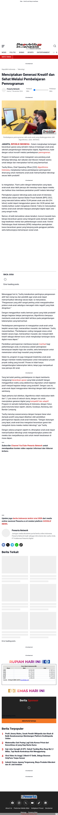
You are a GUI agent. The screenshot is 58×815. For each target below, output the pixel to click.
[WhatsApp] (16, 545)
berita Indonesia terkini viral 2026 (27, 518)
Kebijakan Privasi (37, 808)
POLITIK (13, 52)
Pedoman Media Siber (21, 808)
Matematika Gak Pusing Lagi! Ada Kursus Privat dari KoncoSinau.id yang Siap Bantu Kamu (27, 744)
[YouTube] (32, 802)
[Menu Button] (3, 46)
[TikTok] (38, 802)
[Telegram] (12, 545)
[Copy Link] (21, 545)
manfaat (42, 344)
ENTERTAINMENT (43, 52)
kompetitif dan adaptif (39, 401)
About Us (8, 808)
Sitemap (23, 812)
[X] (8, 545)
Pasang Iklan (33, 812)
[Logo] (29, 797)
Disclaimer (49, 808)
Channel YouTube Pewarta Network (26, 446)
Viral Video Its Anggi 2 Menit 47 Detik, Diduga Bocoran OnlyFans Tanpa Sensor (27, 757)
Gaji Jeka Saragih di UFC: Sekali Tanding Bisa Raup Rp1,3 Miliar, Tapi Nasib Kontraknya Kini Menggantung (29, 750)
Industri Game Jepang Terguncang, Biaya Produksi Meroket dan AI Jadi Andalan (30, 763)
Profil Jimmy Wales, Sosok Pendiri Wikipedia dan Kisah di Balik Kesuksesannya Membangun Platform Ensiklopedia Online (29, 736)
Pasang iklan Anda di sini (29, 814)
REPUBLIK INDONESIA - (21, 144)
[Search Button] (55, 46)
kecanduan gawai (19, 380)
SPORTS (30, 52)
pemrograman (44, 152)
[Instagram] (19, 802)
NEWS (4, 52)
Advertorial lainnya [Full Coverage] (29, 721)
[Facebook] (3, 545)
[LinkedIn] (45, 802)
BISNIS (21, 52)
